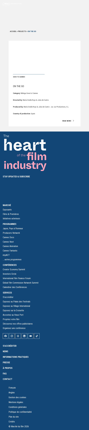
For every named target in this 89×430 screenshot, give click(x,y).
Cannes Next (8, 241)
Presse (6, 362)
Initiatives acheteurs (11, 218)
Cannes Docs (8, 237)
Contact (7, 379)
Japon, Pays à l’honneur (13, 228)
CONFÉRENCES (10, 265)
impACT (6, 255)
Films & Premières (11, 214)
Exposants (7, 209)
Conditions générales (18, 407)
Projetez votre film (11, 319)
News (5, 351)
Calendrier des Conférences (15, 287)
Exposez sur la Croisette (13, 310)
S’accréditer (8, 297)
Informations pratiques (16, 357)
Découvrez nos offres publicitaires (18, 323)
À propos (7, 368)
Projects (22, 31)
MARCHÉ (7, 205)
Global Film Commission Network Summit (20, 282)
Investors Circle (9, 274)
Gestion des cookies (17, 397)
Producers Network (11, 233)
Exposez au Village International (16, 306)
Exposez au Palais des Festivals (16, 301)
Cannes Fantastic (10, 250)
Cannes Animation (10, 246)
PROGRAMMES (9, 224)
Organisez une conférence (14, 328)
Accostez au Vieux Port (13, 315)
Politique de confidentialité (20, 412)
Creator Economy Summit (14, 269)
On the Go (18, 86)
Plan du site (14, 416)
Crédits (12, 421)
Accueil (13, 31)
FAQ (5, 373)
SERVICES (7, 292)
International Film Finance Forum (17, 278)
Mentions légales (16, 402)
